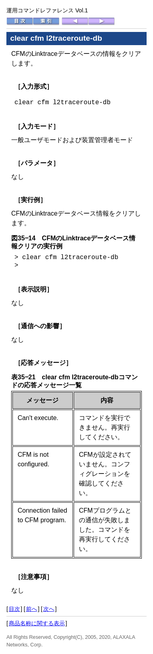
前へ (31, 609)
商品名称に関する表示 (37, 623)
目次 (14, 609)
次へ (48, 609)
